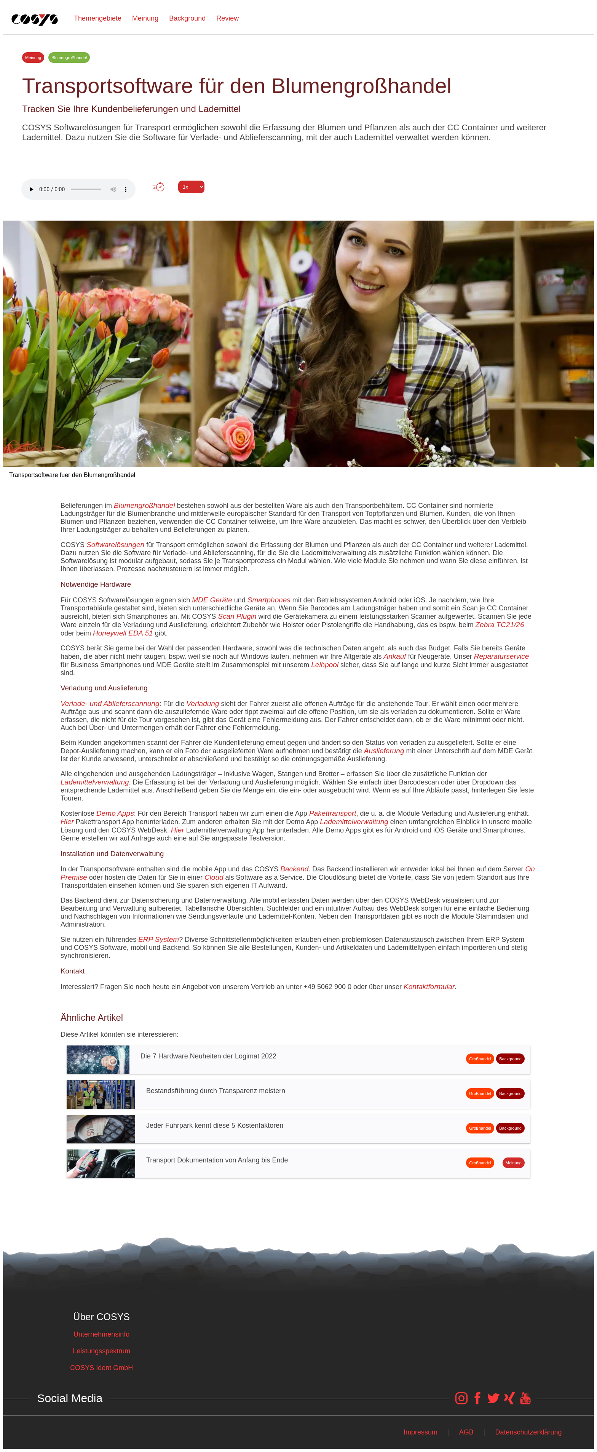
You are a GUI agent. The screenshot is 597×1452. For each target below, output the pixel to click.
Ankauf (395, 656)
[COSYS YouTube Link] (525, 1402)
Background (187, 18)
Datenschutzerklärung (528, 1432)
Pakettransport (332, 813)
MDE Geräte (212, 600)
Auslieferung (384, 751)
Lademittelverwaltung (95, 782)
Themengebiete (97, 18)
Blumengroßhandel (144, 505)
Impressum (420, 1432)
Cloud (213, 877)
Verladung (203, 704)
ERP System (158, 939)
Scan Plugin (237, 616)
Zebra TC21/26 (500, 625)
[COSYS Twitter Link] (493, 1402)
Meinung (145, 18)
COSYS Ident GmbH (101, 1368)
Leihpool (324, 665)
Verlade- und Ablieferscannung (110, 704)
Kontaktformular (429, 987)
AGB (466, 1432)
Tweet (298, 201)
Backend (294, 869)
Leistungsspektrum (101, 1351)
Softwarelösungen (115, 545)
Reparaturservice (501, 656)
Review (227, 18)
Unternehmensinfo (101, 1334)
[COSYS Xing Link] (509, 1402)
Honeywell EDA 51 (123, 633)
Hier (67, 822)
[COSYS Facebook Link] (477, 1402)
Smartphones (269, 600)
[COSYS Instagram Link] (461, 1402)
